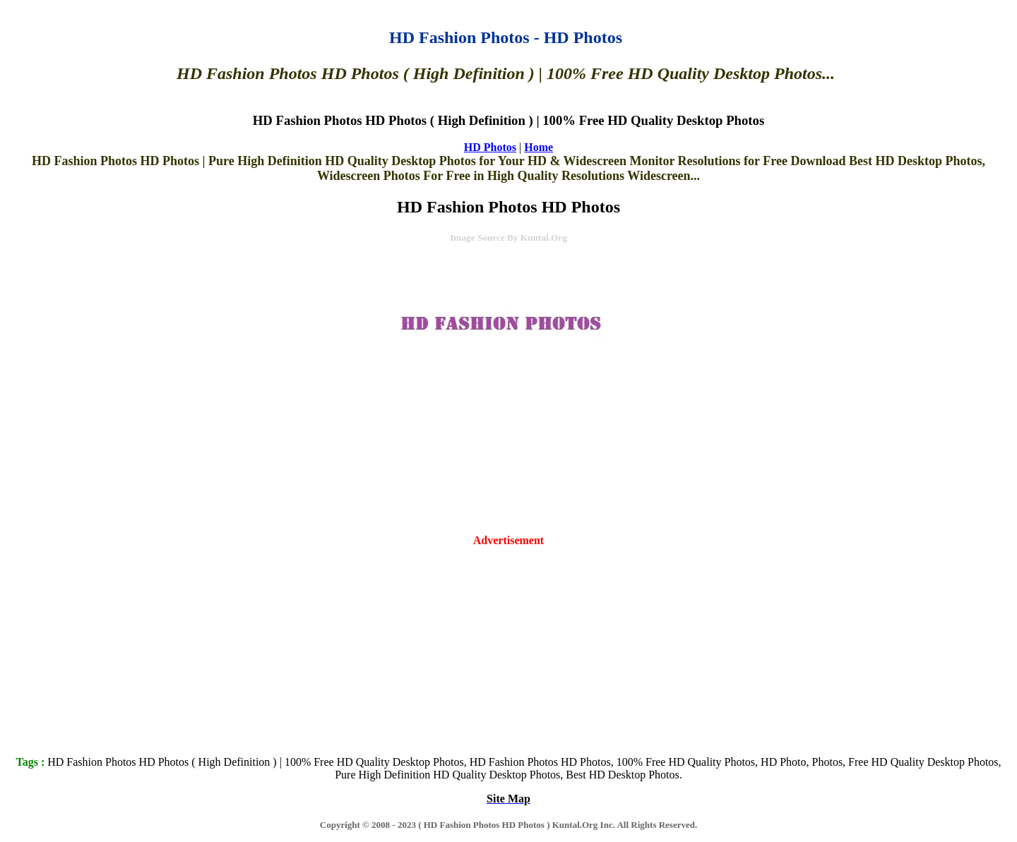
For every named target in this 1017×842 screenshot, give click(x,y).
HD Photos (490, 147)
